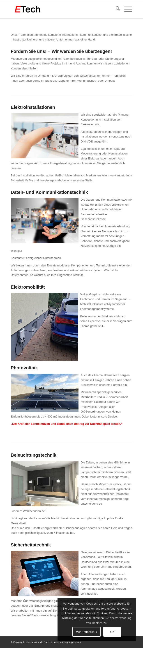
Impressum (75, 642)
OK (112, 632)
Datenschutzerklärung (56, 642)
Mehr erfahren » (86, 632)
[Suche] (115, 9)
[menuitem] (115, 9)
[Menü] (126, 9)
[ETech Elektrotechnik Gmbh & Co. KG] (59, 9)
